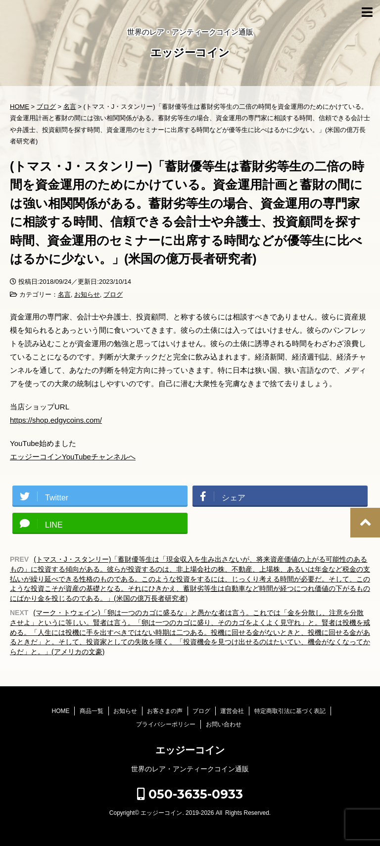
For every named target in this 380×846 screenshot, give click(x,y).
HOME (60, 711)
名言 (64, 294)
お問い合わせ (223, 724)
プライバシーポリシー (165, 724)
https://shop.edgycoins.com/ (56, 420)
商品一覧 (91, 711)
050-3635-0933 (190, 794)
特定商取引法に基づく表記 (290, 711)
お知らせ (87, 294)
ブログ (113, 294)
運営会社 (232, 711)
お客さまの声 (165, 711)
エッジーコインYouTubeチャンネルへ (73, 456)
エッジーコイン (190, 53)
